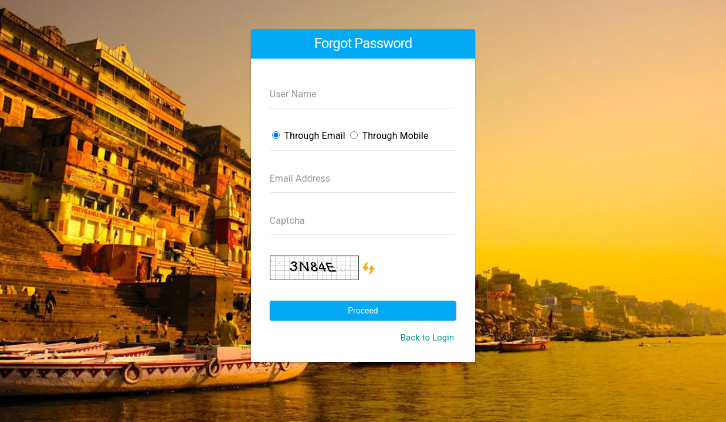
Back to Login (427, 337)
